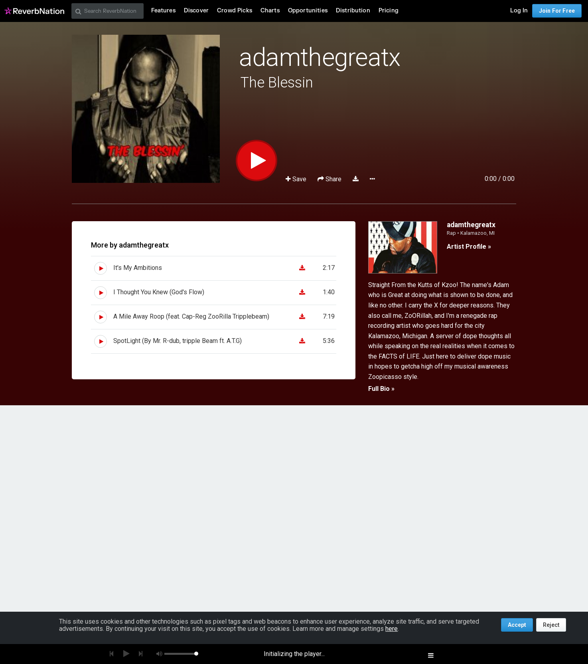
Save (297, 179)
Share (330, 179)
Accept (517, 625)
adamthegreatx (319, 57)
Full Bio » (381, 388)
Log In (519, 10)
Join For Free (557, 11)
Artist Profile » (469, 246)
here (391, 628)
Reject (551, 625)
